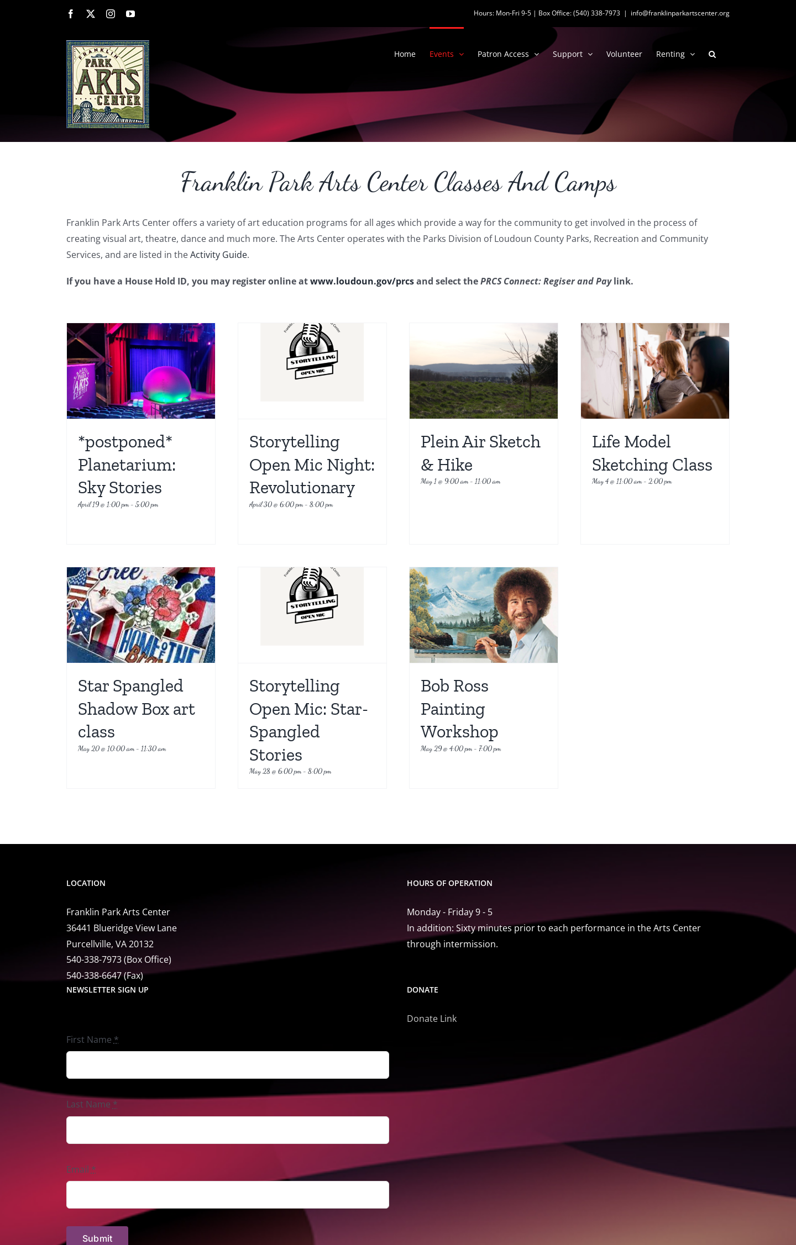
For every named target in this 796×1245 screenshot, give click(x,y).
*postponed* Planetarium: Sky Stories (127, 464)
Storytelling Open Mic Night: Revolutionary (312, 464)
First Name (92, 1039)
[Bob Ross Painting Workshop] (484, 615)
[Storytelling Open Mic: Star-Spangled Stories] (312, 615)
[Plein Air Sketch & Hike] (484, 371)
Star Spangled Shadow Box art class (136, 708)
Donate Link (432, 1018)
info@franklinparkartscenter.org (680, 13)
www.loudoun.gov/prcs (363, 281)
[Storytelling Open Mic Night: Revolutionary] (312, 371)
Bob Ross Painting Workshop (460, 708)
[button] (712, 53)
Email (81, 1169)
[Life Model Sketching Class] (655, 371)
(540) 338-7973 (596, 13)
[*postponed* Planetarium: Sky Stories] (141, 371)
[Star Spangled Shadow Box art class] (141, 615)
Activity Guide (218, 255)
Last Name (92, 1104)
